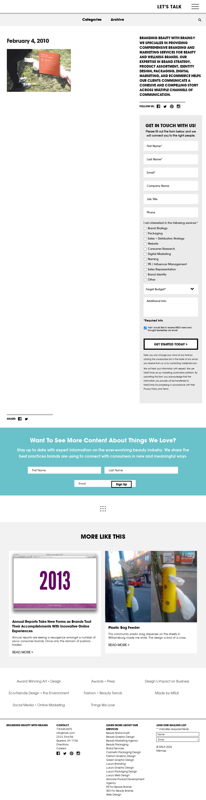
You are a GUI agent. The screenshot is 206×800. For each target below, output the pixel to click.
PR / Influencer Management (167, 264)
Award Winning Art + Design (39, 679)
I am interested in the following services (171, 223)
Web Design (113, 792)
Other (151, 279)
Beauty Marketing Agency (122, 738)
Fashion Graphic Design (120, 754)
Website (153, 243)
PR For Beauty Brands (119, 785)
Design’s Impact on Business (167, 679)
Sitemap (161, 748)
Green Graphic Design (120, 758)
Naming (153, 259)
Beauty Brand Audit (117, 731)
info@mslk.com (65, 731)
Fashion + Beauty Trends (103, 691)
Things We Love (103, 703)
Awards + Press (103, 679)
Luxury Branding (116, 761)
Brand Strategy (158, 228)
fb (158, 106)
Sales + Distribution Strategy (166, 238)
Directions (62, 742)
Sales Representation (162, 269)
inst (178, 106)
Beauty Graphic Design (120, 734)
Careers (61, 746)
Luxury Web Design (117, 773)
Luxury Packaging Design (121, 769)
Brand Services (115, 746)
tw (165, 106)
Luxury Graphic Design (120, 765)
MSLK (18, 6)
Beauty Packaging (117, 742)
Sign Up (138, 483)
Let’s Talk (169, 7)
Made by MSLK (167, 691)
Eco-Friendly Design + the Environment (39, 691)
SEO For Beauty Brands (119, 788)
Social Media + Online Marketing (39, 703)
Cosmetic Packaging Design (123, 750)
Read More (21, 650)
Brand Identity (157, 274)
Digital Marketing (159, 254)
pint (172, 106)
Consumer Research (161, 249)
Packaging (155, 233)
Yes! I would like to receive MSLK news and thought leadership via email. (169, 329)
